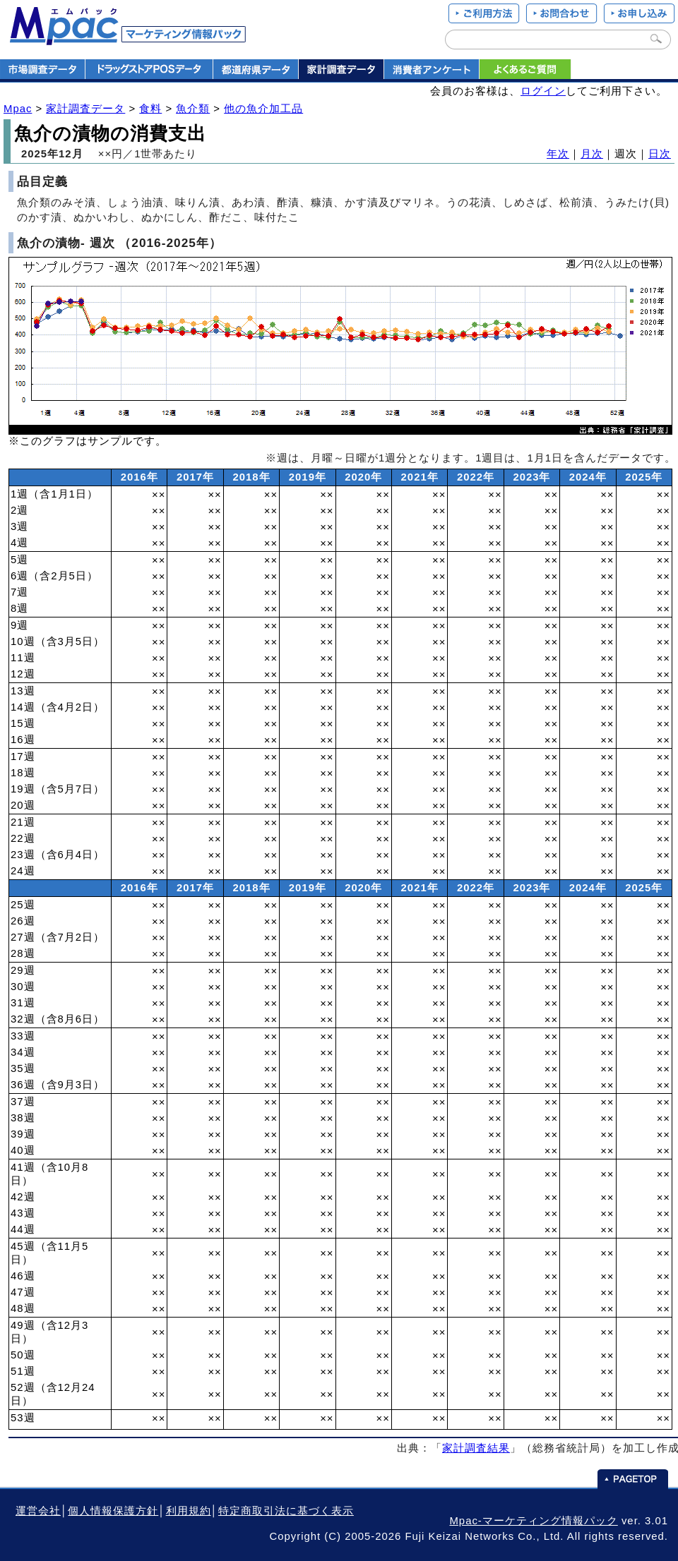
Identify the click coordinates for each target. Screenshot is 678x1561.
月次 (592, 153)
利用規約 (188, 1511)
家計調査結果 (476, 1448)
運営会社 (38, 1511)
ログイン (543, 91)
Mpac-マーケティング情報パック (533, 1520)
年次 (558, 153)
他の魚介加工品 (263, 108)
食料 (150, 108)
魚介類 (193, 108)
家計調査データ (85, 108)
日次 (659, 153)
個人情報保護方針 (113, 1511)
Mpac (18, 108)
